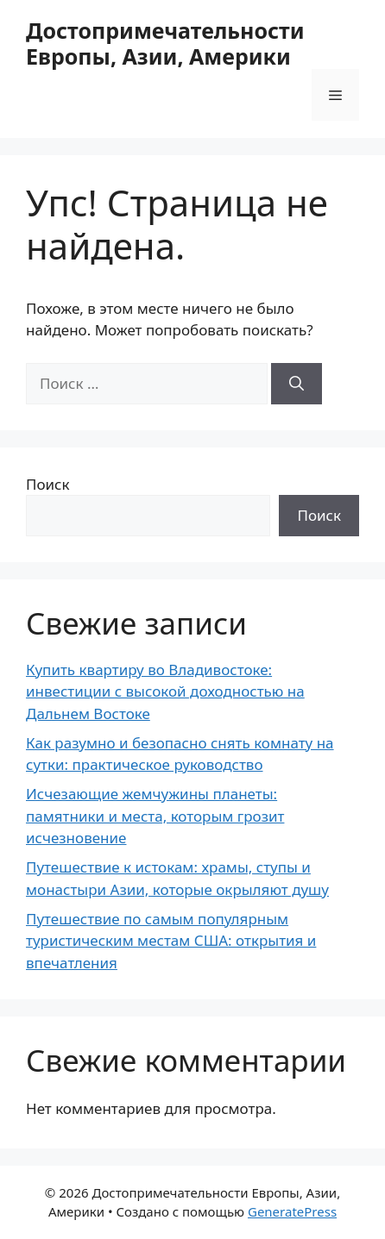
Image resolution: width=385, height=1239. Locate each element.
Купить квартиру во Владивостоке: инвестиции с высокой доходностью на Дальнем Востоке (165, 691)
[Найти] (296, 383)
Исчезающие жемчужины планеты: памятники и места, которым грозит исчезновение (155, 816)
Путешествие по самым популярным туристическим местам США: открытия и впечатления (171, 941)
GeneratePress (292, 1211)
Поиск (48, 484)
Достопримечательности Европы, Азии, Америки (165, 43)
